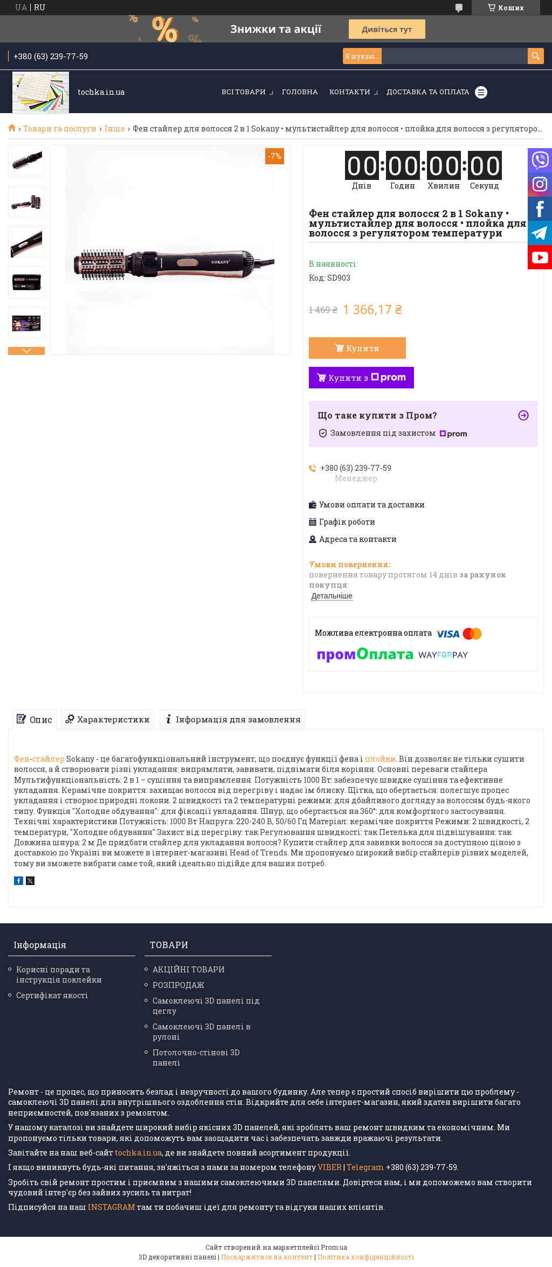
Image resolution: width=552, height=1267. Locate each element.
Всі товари (244, 91)
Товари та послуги (59, 129)
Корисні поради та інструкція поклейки (59, 974)
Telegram (365, 1167)
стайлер (48, 759)
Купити (363, 348)
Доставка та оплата (428, 91)
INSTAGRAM (112, 1207)
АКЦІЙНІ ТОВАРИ (189, 969)
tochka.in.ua (138, 1152)
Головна (300, 91)
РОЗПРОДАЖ (178, 985)
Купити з (367, 377)
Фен (22, 759)
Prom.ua (334, 1247)
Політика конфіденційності (366, 1256)
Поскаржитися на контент (267, 1256)
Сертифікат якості (52, 995)
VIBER (330, 1167)
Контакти (349, 91)
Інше (115, 129)
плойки (380, 759)
